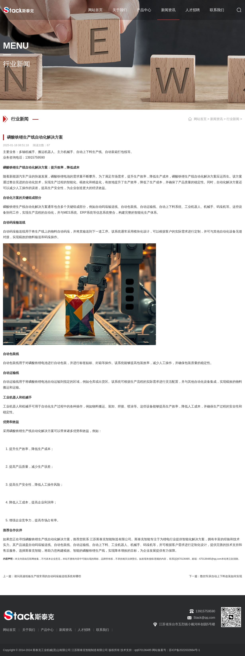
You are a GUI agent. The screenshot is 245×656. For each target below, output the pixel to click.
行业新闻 (232, 119)
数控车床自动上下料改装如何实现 (221, 576)
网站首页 (95, 10)
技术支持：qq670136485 (136, 650)
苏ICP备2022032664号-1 (184, 650)
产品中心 (144, 10)
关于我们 (120, 10)
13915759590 (35, 157)
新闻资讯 (168, 10)
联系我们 (217, 10)
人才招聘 (192, 10)
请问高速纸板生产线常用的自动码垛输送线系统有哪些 (47, 576)
